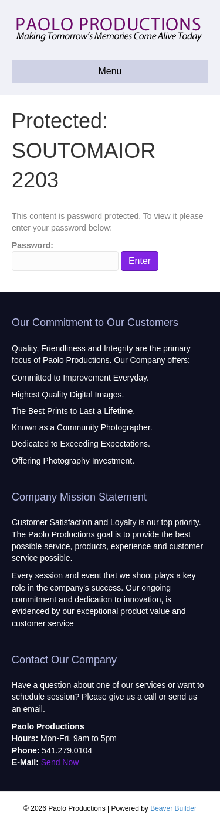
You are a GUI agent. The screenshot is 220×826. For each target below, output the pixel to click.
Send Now (60, 762)
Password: (65, 256)
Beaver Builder (173, 808)
